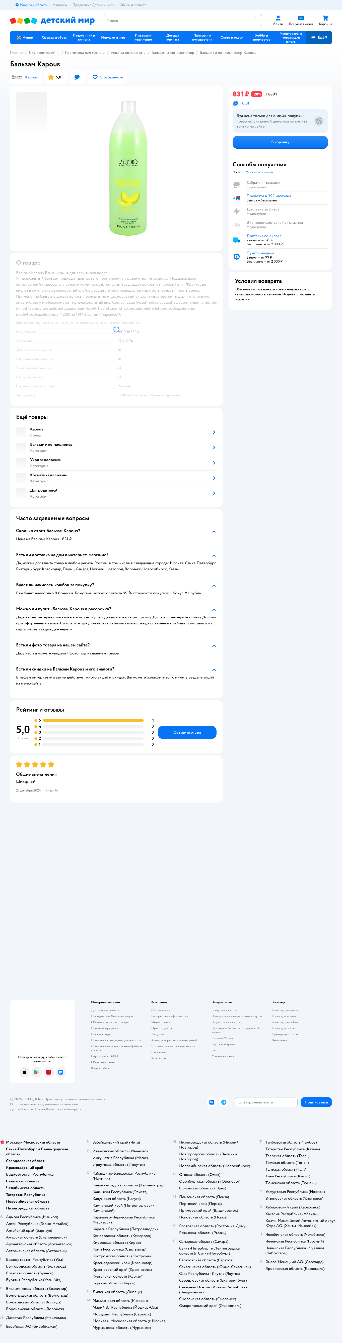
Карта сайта (100, 1068)
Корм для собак (284, 1028)
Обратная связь (103, 1062)
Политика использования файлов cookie (117, 1048)
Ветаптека (279, 1040)
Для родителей (42, 52)
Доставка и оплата (105, 1010)
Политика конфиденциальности (116, 1040)
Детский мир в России (27, 1109)
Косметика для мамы (83, 52)
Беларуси (74, 1109)
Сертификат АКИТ (105, 1056)
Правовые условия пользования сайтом (75, 1099)
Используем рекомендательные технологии (44, 1104)
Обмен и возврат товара (109, 1022)
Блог (215, 1050)
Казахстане (54, 1109)
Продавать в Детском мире (112, 1016)
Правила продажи (105, 1028)
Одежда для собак (285, 1034)
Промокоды (100, 1034)
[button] (319, 37)
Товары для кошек (285, 1010)
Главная (16, 52)
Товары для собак (285, 1022)
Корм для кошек (284, 1016)
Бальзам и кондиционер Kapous (228, 52)
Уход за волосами (126, 52)
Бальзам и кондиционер (173, 52)
